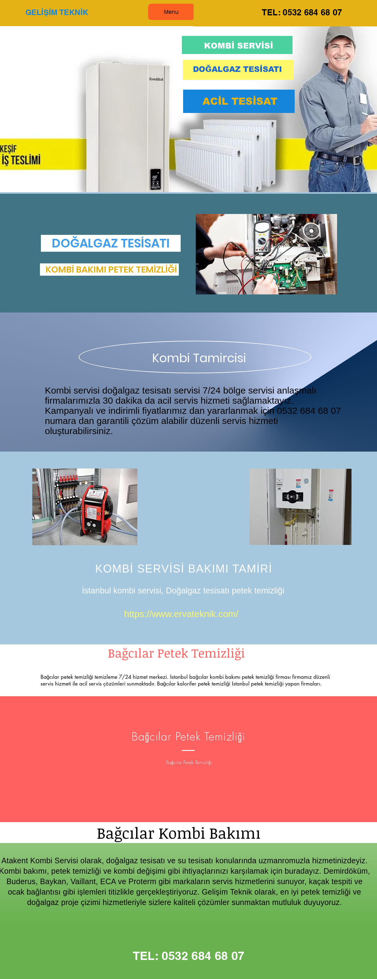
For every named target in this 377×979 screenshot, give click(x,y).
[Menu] (171, 12)
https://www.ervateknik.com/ (181, 614)
